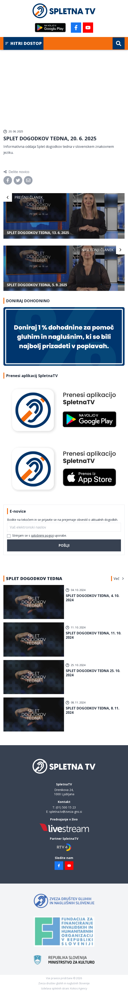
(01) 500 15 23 (66, 807)
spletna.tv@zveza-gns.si (65, 812)
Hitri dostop (23, 43)
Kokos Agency (78, 988)
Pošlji (64, 545)
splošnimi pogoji (42, 535)
